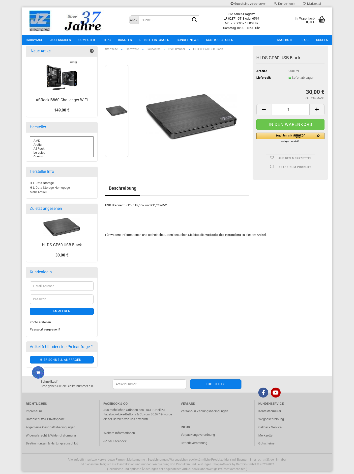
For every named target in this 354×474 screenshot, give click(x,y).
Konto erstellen (40, 325)
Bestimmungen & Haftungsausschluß (52, 446)
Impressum (34, 414)
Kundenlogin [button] (284, 3)
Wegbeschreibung (271, 422)
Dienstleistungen (154, 40)
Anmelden (62, 314)
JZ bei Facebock (115, 444)
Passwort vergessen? (45, 332)
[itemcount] (290, 112)
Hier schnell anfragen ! (62, 362)
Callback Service (270, 430)
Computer (86, 40)
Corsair (61, 159)
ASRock (61, 151)
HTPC (106, 40)
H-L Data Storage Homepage (50, 190)
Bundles (125, 40)
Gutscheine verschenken (248, 3)
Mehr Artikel (38, 195)
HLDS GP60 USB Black (62, 247)
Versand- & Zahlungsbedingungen (204, 414)
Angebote (285, 40)
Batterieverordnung (194, 445)
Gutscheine (266, 446)
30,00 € (61, 258)
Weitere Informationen (119, 436)
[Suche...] (134, 19)
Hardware (34, 40)
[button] (290, 140)
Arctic (61, 147)
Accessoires (60, 40)
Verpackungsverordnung (198, 437)
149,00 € (61, 112)
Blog (304, 40)
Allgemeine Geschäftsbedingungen (50, 430)
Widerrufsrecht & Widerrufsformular (51, 438)
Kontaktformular (269, 414)
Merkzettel (312, 3)
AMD (61, 144)
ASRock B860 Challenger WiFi (62, 102)
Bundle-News (188, 40)
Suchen (322, 40)
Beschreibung (122, 191)
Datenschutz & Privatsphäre (45, 422)
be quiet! (61, 155)
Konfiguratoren (219, 40)
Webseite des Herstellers (223, 237)
